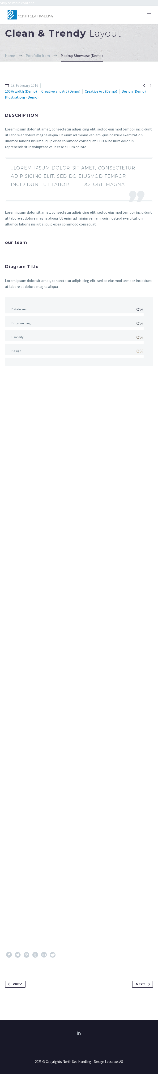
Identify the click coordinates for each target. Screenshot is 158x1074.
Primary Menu (149, 14)
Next (144, 984)
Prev (14, 984)
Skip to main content (17, 2)
